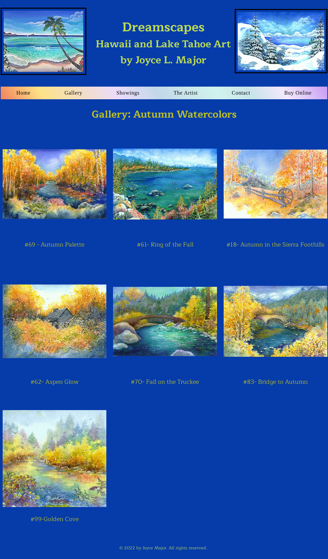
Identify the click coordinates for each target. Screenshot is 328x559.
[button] (73, 93)
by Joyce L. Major (163, 60)
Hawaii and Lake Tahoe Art (163, 36)
